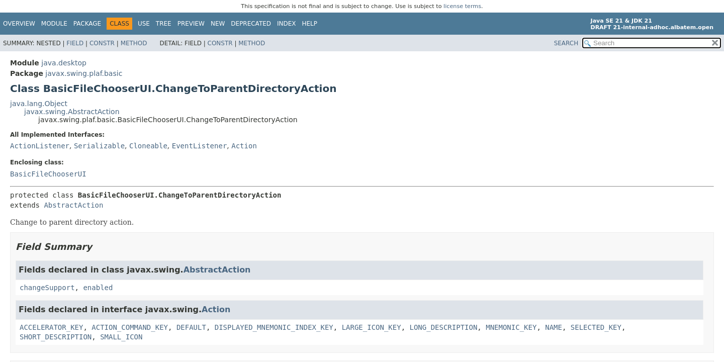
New (218, 23)
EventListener (199, 146)
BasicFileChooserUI (48, 174)
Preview (191, 23)
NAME (553, 327)
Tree (163, 23)
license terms (462, 6)
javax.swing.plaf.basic (83, 73)
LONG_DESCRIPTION (444, 327)
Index (286, 23)
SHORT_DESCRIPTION (56, 337)
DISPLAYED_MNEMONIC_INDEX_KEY (274, 327)
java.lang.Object (38, 104)
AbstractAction (73, 205)
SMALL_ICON (121, 337)
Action (244, 146)
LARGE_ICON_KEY (371, 327)
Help (310, 23)
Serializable (99, 146)
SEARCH (566, 43)
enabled (98, 288)
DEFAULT (191, 327)
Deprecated (251, 23)
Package (87, 23)
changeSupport (47, 288)
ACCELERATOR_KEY (51, 327)
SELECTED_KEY (596, 327)
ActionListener (39, 146)
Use (144, 23)
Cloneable (148, 146)
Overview (19, 23)
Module (54, 23)
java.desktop (63, 63)
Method (134, 43)
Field (74, 43)
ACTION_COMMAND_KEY (130, 327)
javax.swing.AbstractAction (72, 112)
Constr (102, 43)
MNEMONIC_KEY (511, 327)
